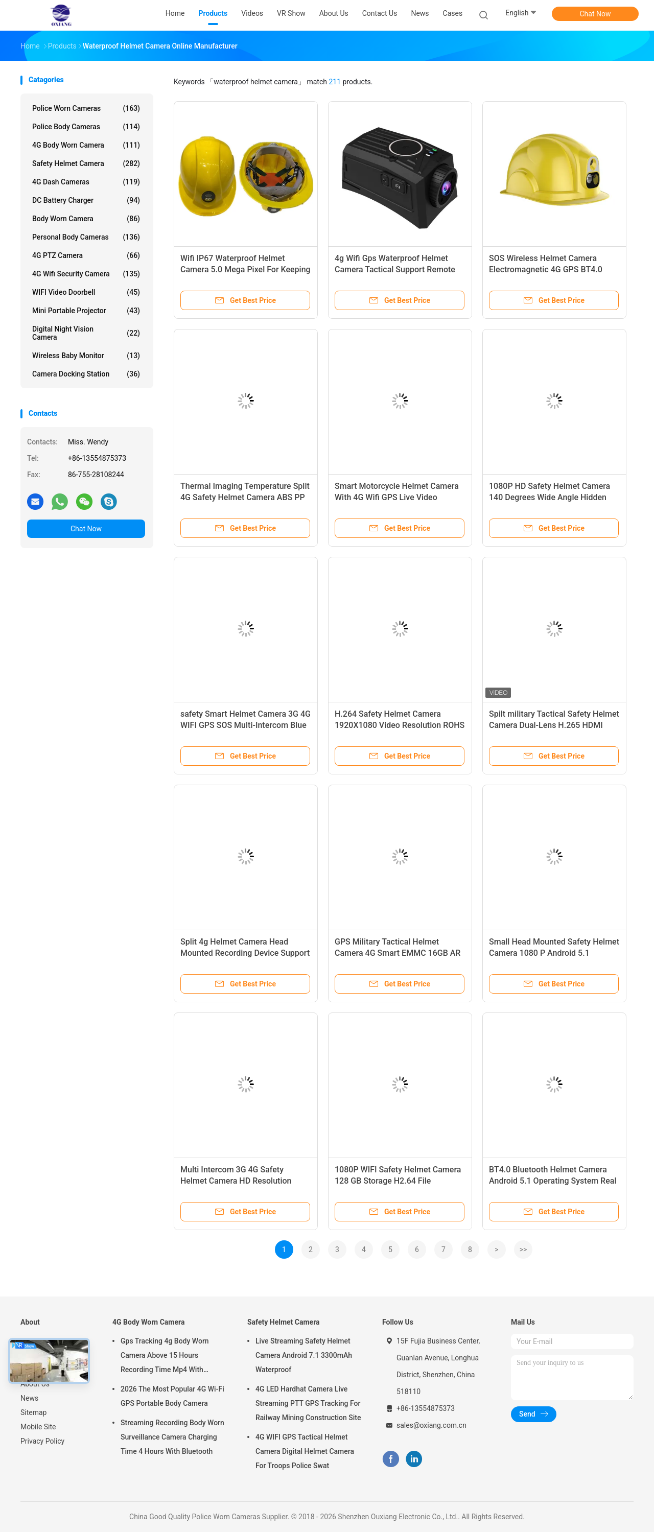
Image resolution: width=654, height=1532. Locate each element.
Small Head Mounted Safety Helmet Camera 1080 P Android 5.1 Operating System (554, 953)
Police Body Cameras (86, 127)
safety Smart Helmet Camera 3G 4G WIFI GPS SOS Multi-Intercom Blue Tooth (245, 725)
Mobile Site (38, 1427)
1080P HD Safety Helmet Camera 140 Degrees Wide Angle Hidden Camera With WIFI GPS (549, 497)
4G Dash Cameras (86, 182)
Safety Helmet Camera (86, 163)
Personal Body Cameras (86, 237)
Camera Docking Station (86, 374)
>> (523, 1249)
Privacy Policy (42, 1441)
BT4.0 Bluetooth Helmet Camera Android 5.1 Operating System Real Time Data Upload (552, 1181)
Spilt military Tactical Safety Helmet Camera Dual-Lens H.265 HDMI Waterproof (554, 725)
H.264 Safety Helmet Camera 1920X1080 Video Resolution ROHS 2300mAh (399, 725)
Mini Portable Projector (86, 310)
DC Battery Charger (86, 200)
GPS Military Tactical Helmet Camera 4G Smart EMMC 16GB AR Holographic (397, 953)
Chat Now (595, 14)
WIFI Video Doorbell (86, 292)
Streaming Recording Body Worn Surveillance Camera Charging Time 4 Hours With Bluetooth (172, 1437)
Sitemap (33, 1412)
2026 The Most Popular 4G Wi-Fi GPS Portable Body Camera (172, 1396)
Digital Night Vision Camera (86, 333)
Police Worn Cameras (86, 108)
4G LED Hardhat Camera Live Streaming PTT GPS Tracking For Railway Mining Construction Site (308, 1403)
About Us (35, 1384)
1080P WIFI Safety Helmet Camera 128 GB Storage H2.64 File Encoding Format (398, 1181)
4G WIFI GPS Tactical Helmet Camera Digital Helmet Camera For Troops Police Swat (304, 1451)
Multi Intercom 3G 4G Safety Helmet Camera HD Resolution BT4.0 (235, 1181)
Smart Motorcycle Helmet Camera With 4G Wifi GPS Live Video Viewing (397, 497)
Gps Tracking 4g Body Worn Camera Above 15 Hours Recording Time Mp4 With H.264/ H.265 (165, 1357)
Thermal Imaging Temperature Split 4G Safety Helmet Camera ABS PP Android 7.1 (245, 497)
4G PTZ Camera (86, 255)
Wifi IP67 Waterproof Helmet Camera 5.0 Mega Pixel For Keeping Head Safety (245, 269)
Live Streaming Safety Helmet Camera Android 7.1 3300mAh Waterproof (303, 1355)
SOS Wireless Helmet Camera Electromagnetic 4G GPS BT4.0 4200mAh (545, 269)
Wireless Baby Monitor (86, 355)
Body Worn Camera (86, 219)
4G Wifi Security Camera (86, 274)
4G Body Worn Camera (86, 145)
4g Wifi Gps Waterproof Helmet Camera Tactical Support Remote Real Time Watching (395, 269)
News (29, 1398)
